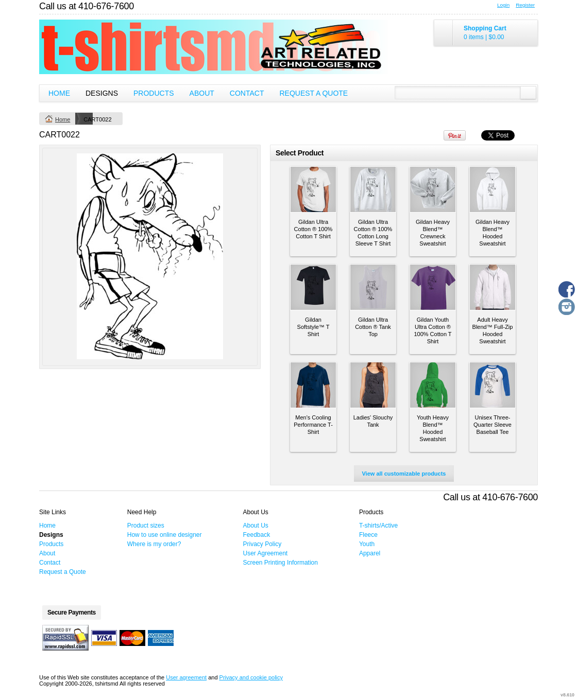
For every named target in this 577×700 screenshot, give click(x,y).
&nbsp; (313, 189)
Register (525, 5)
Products (153, 93)
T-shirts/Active (378, 525)
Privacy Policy (262, 544)
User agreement (186, 677)
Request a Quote (313, 93)
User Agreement (265, 553)
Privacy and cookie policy (251, 677)
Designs (102, 93)
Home (59, 93)
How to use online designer (164, 534)
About (202, 93)
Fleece (368, 534)
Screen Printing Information (280, 562)
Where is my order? (154, 544)
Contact (247, 93)
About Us (255, 525)
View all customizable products (404, 473)
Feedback (256, 534)
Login (503, 5)
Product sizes (145, 525)
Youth (367, 544)
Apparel (369, 553)
